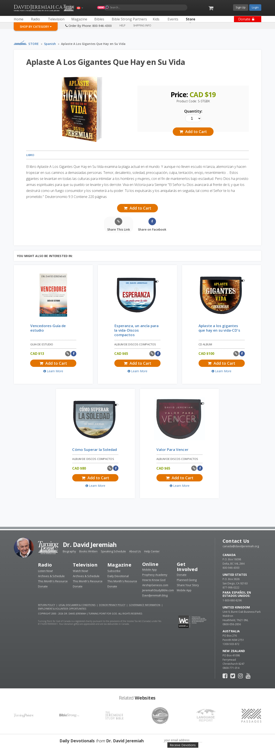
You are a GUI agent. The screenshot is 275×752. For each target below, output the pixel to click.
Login (255, 7)
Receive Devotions (183, 745)
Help (122, 25)
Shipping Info (142, 25)
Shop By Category (36, 27)
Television (85, 564)
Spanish (50, 44)
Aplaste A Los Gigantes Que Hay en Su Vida (93, 44)
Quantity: (193, 111)
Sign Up (241, 7)
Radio (45, 564)
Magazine (119, 564)
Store (33, 44)
